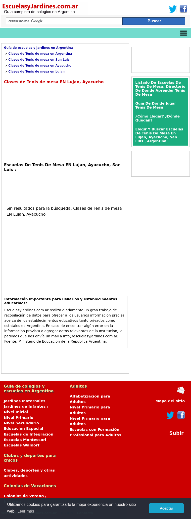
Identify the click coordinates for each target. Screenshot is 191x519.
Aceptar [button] (166, 508)
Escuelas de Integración (28, 434)
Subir (176, 433)
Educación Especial (23, 428)
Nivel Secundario (21, 423)
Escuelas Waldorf (21, 445)
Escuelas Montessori (25, 440)
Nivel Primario (18, 417)
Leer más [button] (25, 511)
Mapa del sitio (170, 401)
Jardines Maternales (24, 401)
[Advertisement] (46, 123)
